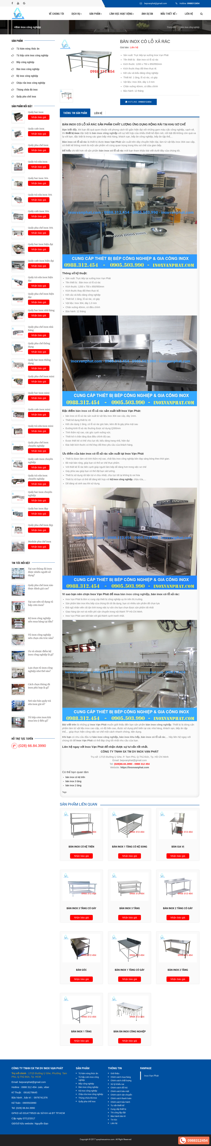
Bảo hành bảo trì (118, 1116)
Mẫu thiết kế (169, 13)
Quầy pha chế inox (24, 96)
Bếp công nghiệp (23, 62)
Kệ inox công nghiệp (25, 75)
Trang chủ (171, 27)
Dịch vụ (77, 13)
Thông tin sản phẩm (75, 113)
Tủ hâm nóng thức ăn (25, 48)
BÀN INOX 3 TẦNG (73, 781)
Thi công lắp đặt (118, 1112)
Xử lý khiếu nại (117, 1084)
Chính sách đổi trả (119, 1087)
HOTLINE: (138, 102)
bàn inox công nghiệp (134, 594)
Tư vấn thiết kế (117, 1105)
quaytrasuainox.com (105, 1139)
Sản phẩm (95, 13)
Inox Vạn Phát (151, 1075)
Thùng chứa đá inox (25, 89)
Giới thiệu (115, 1073)
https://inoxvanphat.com (135, 767)
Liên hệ (189, 13)
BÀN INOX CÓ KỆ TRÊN (75, 777)
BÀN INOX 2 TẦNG (73, 785)
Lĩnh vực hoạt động (121, 13)
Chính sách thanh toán (121, 1098)
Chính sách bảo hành (120, 1102)
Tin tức (114, 1119)
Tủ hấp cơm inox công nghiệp (30, 55)
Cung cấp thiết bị (118, 1109)
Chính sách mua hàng (121, 1077)
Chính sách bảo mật (120, 1091)
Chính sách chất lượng (121, 1080)
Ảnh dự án (147, 13)
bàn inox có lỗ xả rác (89, 410)
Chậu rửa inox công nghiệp (28, 82)
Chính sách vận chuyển (121, 1094)
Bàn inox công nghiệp (190, 27)
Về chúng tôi (56, 13)
